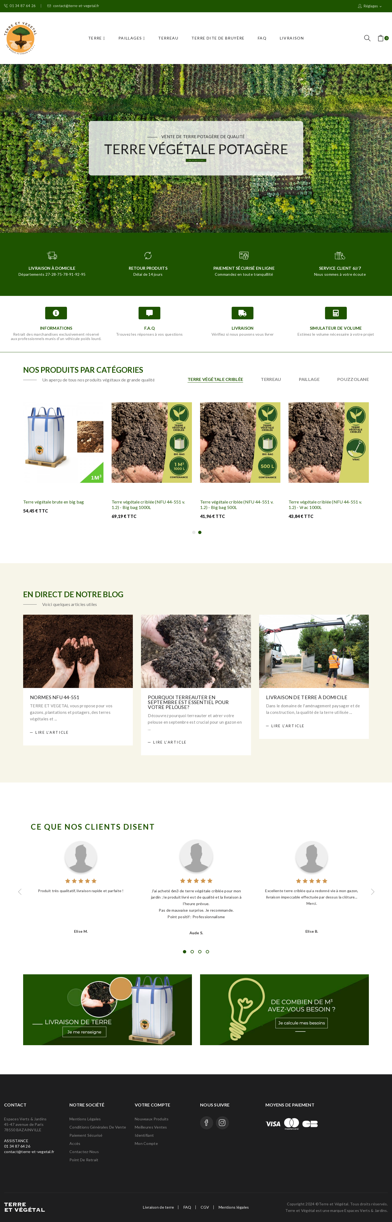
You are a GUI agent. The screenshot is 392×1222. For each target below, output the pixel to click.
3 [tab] (199, 951)
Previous (19, 892)
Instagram (222, 1122)
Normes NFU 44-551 (54, 697)
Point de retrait (83, 1159)
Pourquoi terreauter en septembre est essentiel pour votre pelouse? (188, 702)
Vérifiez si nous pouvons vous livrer (243, 334)
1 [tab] (184, 951)
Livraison (243, 328)
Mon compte (146, 1143)
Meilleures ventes (151, 1127)
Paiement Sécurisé (86, 1135)
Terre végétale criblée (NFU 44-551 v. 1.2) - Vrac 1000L (325, 504)
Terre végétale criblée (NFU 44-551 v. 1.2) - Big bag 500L (236, 504)
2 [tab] (192, 951)
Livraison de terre (158, 1207)
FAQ (187, 1207)
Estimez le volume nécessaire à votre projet (336, 334)
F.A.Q (149, 328)
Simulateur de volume (336, 328)
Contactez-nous (84, 1151)
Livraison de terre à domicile (307, 697)
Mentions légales (85, 1119)
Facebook (206, 1122)
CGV (205, 1207)
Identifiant (144, 1135)
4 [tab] (207, 951)
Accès (74, 1143)
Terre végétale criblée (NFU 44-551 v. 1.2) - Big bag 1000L (148, 504)
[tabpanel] (196, 887)
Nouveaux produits (152, 1119)
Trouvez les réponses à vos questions (149, 334)
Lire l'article (52, 732)
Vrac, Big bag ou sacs (196, 163)
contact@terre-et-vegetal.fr (73, 6)
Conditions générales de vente (97, 1127)
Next (372, 892)
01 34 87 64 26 (20, 6)
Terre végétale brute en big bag (53, 501)
